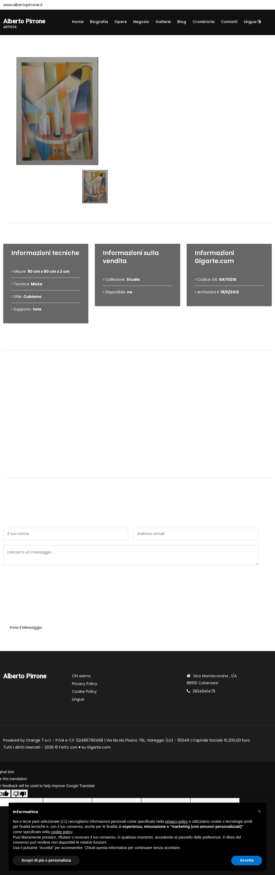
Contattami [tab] (137, 468)
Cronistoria (204, 21)
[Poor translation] (19, 794)
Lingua (252, 21)
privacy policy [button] (176, 821)
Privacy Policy (84, 684)
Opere (120, 21)
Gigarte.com (99, 747)
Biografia (99, 21)
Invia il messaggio (26, 627)
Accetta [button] (247, 860)
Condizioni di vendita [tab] (138, 341)
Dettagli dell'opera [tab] (137, 215)
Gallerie (163, 21)
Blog (181, 21)
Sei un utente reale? (22, 575)
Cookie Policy (84, 691)
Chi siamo (81, 676)
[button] (259, 811)
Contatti (229, 21)
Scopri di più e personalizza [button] (46, 860)
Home (78, 21)
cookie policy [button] (62, 832)
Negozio (141, 21)
